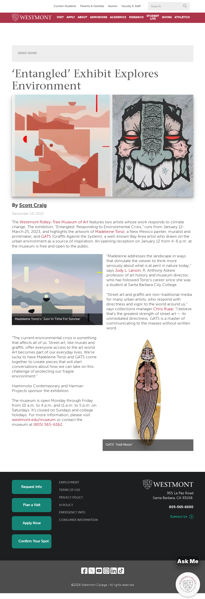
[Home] (32, 18)
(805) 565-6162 (47, 425)
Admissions (98, 17)
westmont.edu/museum (34, 420)
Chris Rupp (163, 309)
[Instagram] (106, 571)
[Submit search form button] (185, 6)
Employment (69, 482)
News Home (27, 53)
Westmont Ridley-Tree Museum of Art (54, 222)
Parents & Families (92, 6)
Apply (71, 17)
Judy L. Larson (128, 271)
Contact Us (178, 516)
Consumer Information (78, 520)
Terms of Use (69, 490)
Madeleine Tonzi (110, 232)
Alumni (113, 6)
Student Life (153, 17)
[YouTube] (99, 571)
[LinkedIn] (113, 571)
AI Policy (66, 505)
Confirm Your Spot (33, 541)
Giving (167, 17)
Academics (118, 17)
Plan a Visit (31, 505)
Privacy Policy (71, 497)
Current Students (65, 6)
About (82, 17)
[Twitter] (92, 571)
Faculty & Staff (131, 6)
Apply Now (32, 523)
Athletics (182, 17)
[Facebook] (84, 571)
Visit (60, 17)
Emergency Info (72, 512)
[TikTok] (121, 571)
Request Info (31, 487)
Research (136, 17)
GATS (46, 237)
